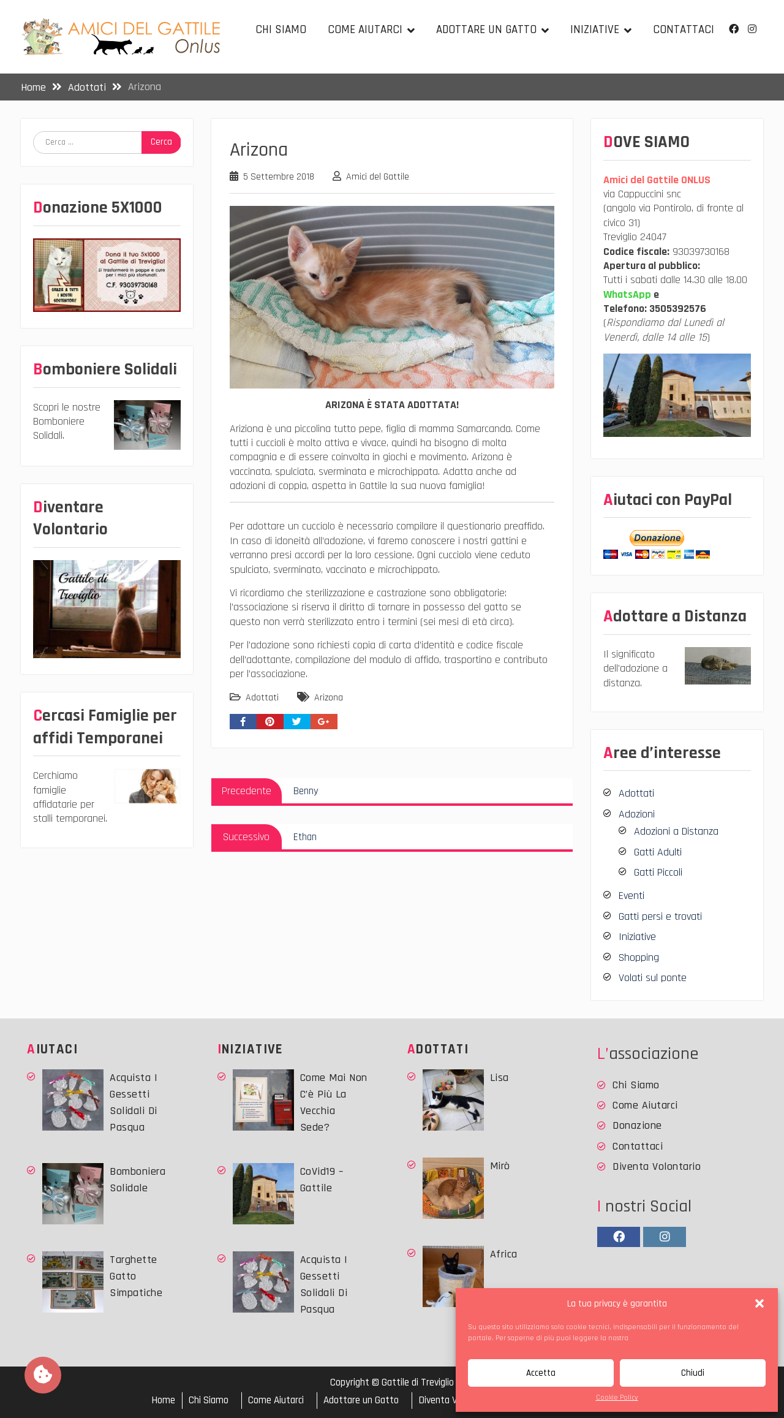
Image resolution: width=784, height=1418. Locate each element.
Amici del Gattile (377, 176)
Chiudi (692, 1373)
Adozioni (637, 814)
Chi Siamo (280, 29)
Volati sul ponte (653, 978)
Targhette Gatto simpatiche (136, 1276)
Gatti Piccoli (658, 872)
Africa (504, 1254)
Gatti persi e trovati (660, 916)
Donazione (637, 1125)
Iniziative (594, 29)
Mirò (500, 1166)
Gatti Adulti (658, 852)
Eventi (631, 896)
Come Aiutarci (365, 29)
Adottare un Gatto (486, 29)
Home (163, 1400)
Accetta (541, 1373)
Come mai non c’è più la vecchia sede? (334, 1102)
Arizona (328, 697)
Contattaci (683, 29)
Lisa (499, 1078)
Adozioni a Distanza (676, 831)
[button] (759, 1303)
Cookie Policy (617, 1397)
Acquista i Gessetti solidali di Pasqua (133, 1102)
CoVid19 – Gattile (322, 1179)
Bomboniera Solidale (137, 1179)
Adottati (262, 697)
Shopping (639, 957)
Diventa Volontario (656, 1166)
